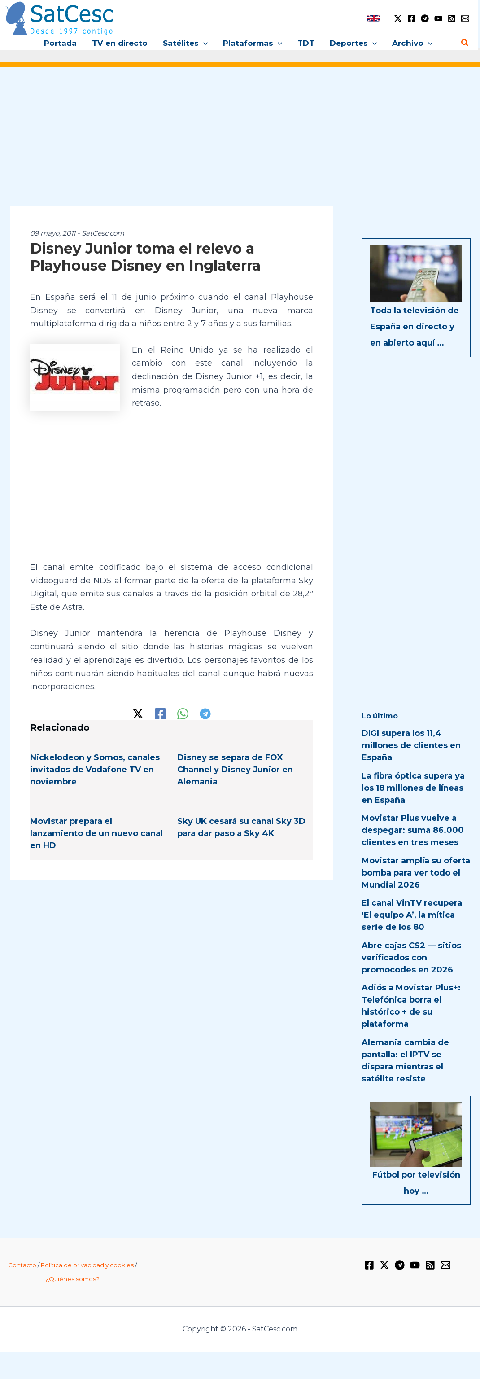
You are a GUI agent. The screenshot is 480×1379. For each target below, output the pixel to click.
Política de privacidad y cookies (87, 1265)
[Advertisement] (240, 143)
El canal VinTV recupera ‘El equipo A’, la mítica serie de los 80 (412, 915)
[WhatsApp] (182, 713)
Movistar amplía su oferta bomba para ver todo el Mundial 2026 (416, 873)
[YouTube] (438, 18)
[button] (203, 43)
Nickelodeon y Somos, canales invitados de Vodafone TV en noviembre (95, 770)
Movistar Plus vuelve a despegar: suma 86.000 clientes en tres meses (413, 830)
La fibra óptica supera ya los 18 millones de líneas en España (413, 788)
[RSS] (452, 18)
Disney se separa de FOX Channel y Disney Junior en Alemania (235, 770)
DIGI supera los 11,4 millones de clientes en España (411, 745)
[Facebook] (411, 18)
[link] (373, 18)
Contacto (22, 1265)
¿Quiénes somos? (73, 1279)
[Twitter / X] (398, 18)
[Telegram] (425, 18)
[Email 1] (465, 18)
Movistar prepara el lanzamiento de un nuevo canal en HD (96, 833)
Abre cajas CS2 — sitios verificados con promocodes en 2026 (411, 958)
